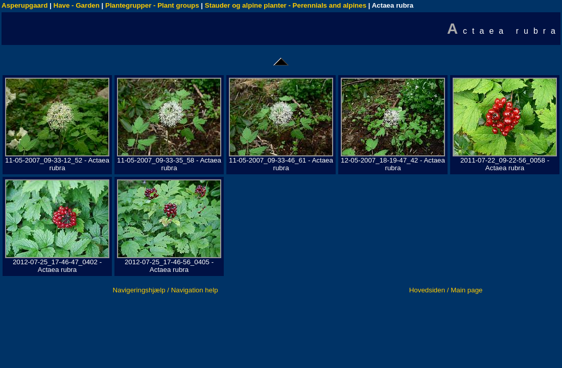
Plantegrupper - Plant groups (152, 5)
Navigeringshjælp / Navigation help (165, 290)
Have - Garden (77, 5)
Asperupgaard (25, 5)
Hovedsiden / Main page (446, 290)
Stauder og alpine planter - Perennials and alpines (285, 5)
